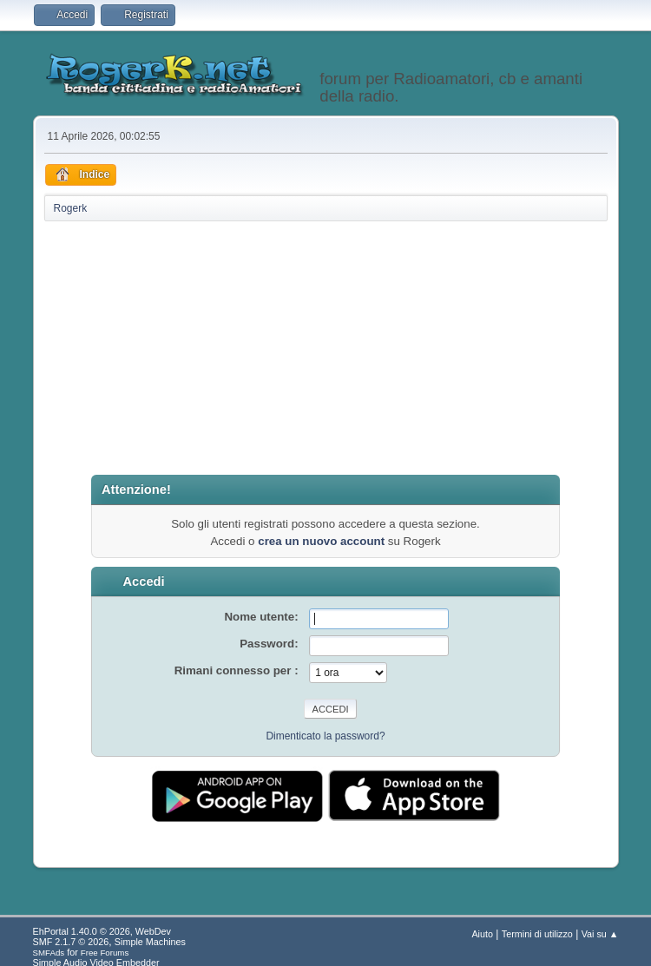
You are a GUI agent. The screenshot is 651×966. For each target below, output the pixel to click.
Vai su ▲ (600, 934)
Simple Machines (150, 941)
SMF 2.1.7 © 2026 (71, 941)
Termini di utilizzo (537, 934)
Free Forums (105, 952)
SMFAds (49, 952)
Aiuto (482, 934)
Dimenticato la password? (325, 736)
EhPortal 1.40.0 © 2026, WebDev (102, 931)
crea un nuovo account (321, 541)
